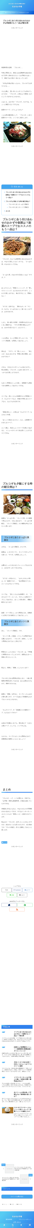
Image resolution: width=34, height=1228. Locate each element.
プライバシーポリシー (25, 1219)
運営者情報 (9, 1219)
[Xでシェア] (7, 890)
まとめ (8, 211)
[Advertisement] (17, 46)
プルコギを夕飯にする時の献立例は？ (18, 201)
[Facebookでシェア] (17, 890)
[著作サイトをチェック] (9, 905)
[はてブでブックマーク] (27, 890)
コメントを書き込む (17, 1196)
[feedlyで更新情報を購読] (25, 905)
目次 (15, 187)
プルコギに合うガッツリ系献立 (19, 207)
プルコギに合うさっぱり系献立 (19, 204)
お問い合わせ (17, 1222)
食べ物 (4, 842)
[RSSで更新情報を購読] (17, 909)
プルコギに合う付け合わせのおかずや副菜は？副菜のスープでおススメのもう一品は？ (18, 194)
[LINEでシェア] (12, 895)
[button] (22, 895)
